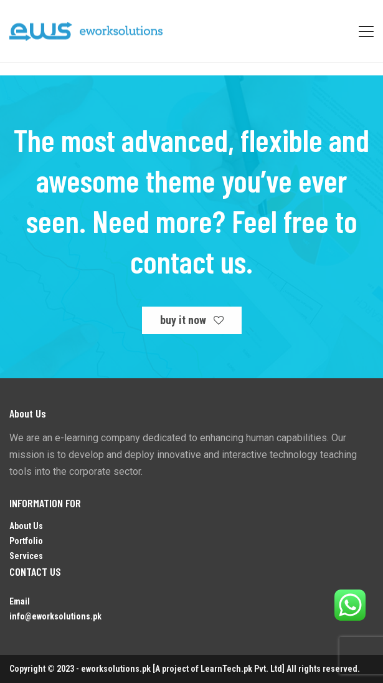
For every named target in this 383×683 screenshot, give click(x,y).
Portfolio (26, 541)
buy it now (192, 320)
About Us (26, 526)
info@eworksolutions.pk (55, 616)
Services (26, 556)
